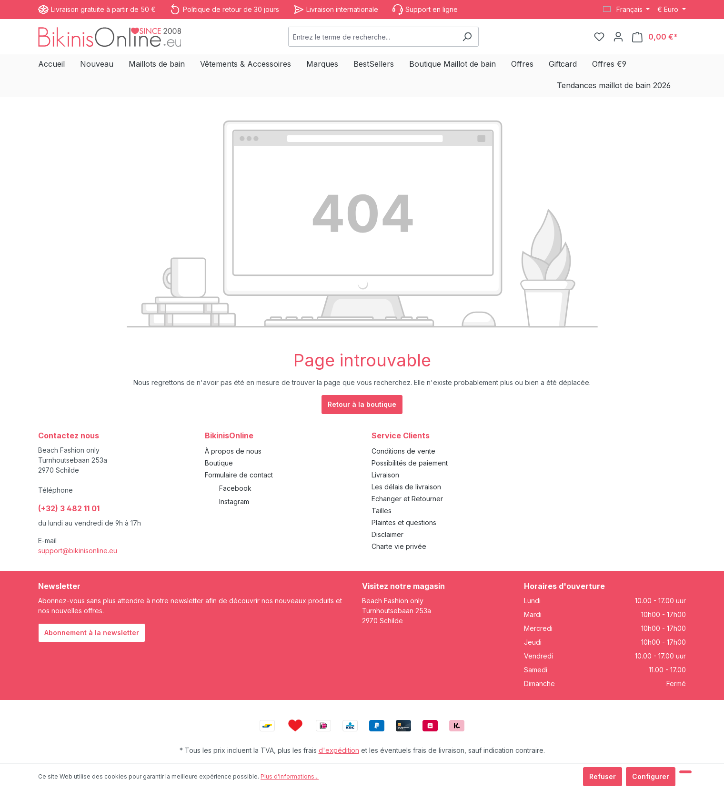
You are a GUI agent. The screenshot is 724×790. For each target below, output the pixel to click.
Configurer (650, 776)
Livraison (385, 475)
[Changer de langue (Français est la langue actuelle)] (626, 9)
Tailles (382, 510)
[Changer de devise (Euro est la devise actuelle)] (671, 9)
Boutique (219, 463)
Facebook (235, 488)
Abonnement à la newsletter (91, 632)
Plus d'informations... (290, 776)
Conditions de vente (403, 451)
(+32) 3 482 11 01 (69, 508)
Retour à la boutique (362, 404)
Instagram (234, 501)
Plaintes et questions (404, 522)
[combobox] (372, 36)
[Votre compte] (618, 36)
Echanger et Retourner (407, 499)
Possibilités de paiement (410, 463)
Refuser (602, 776)
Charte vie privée (399, 546)
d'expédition (339, 750)
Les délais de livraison (406, 487)
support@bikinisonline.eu (77, 551)
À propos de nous (233, 451)
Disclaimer (387, 534)
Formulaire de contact (239, 475)
